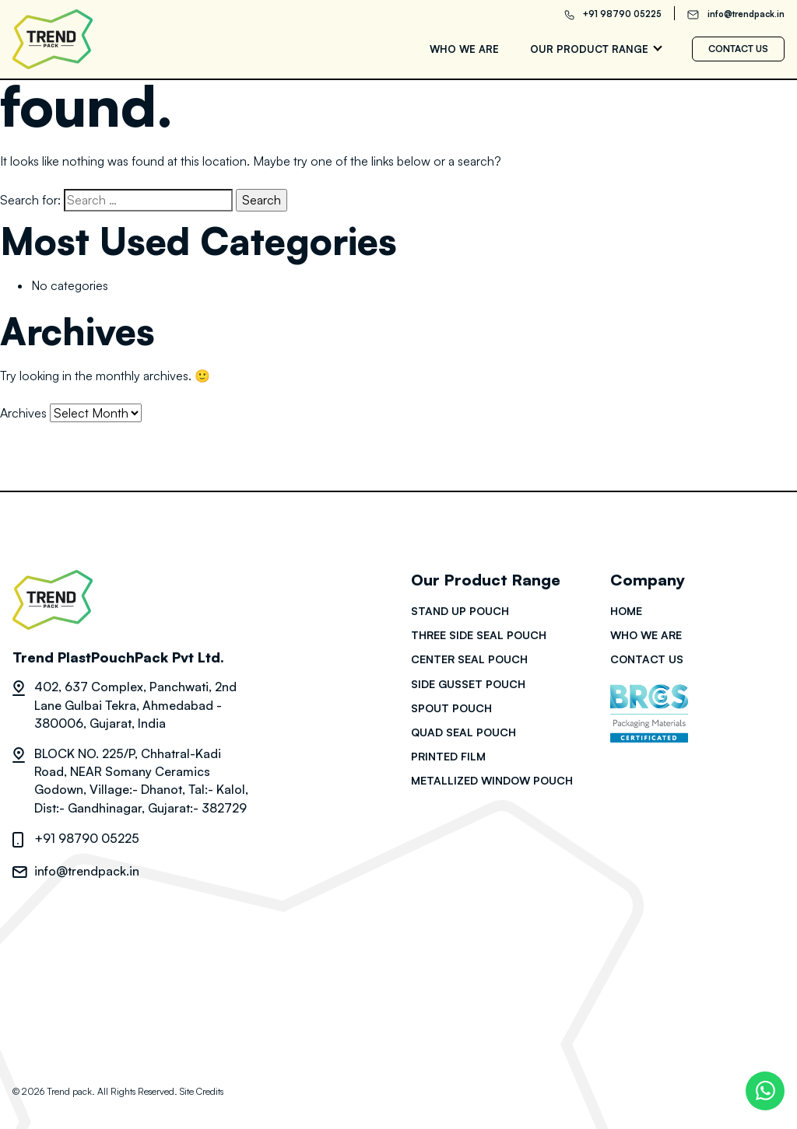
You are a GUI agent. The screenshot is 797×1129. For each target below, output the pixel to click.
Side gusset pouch (468, 683)
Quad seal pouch (463, 732)
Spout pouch (451, 708)
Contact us (738, 48)
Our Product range (589, 49)
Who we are (464, 49)
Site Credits (201, 1091)
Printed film (448, 756)
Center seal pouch (469, 659)
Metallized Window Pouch (492, 780)
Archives (23, 413)
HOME (626, 610)
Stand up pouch (460, 610)
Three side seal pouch (478, 634)
